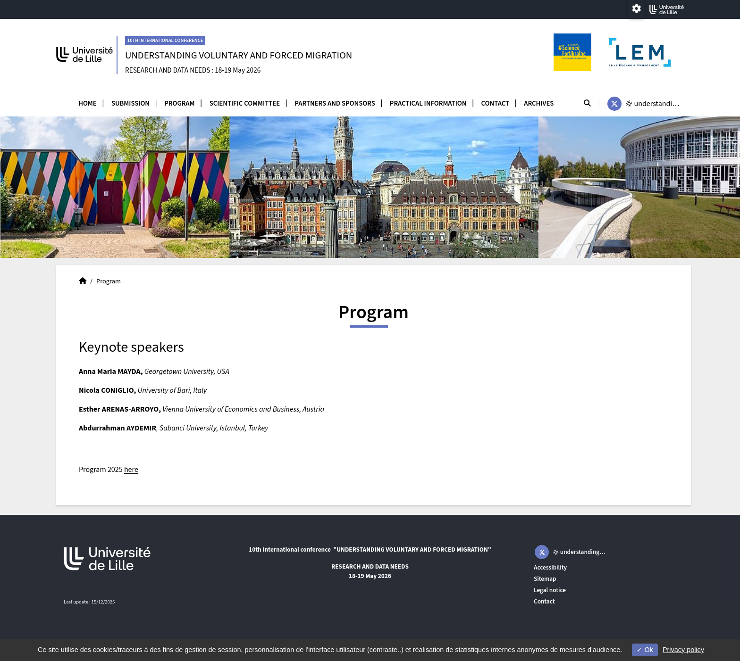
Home (87, 103)
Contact (495, 103)
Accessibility (550, 567)
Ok (645, 649)
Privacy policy (683, 649)
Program (179, 103)
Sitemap (545, 578)
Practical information (428, 103)
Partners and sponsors (334, 103)
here (131, 469)
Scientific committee (245, 103)
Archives (539, 103)
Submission (130, 103)
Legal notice (550, 590)
